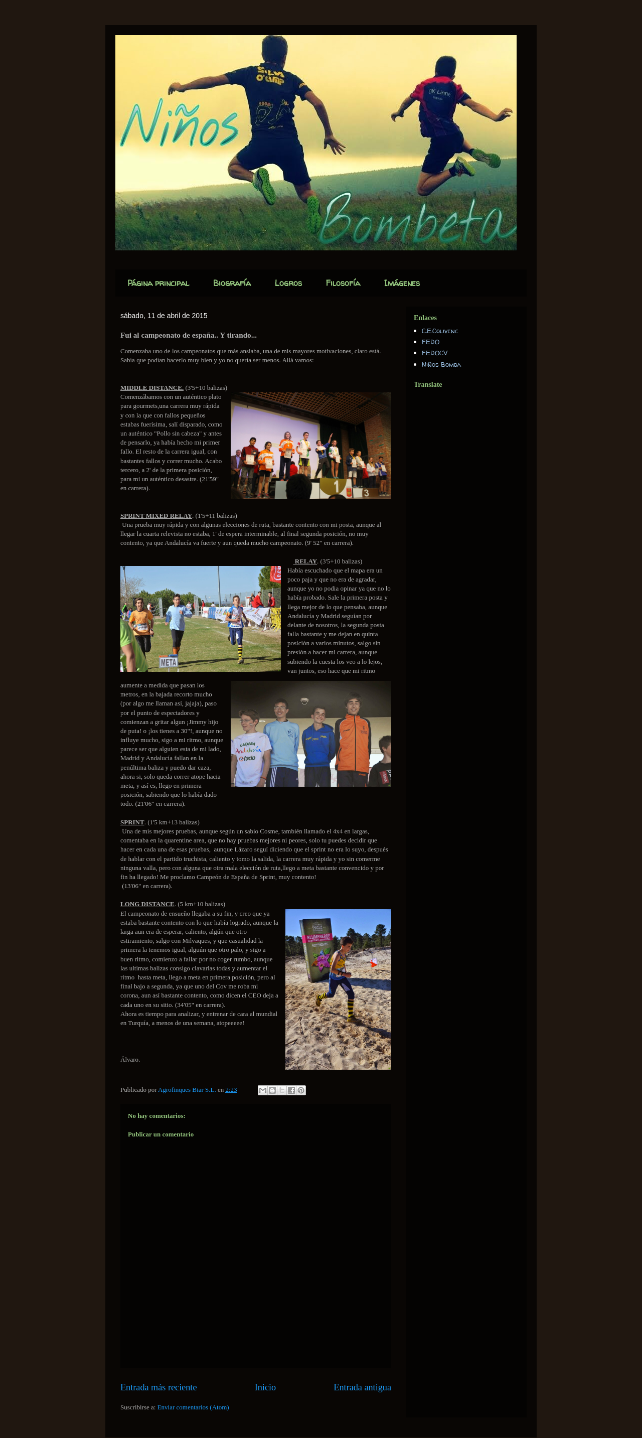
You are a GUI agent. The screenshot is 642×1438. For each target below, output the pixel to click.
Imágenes (402, 283)
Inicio (265, 1387)
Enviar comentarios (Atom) (193, 1407)
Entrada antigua (362, 1387)
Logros (288, 283)
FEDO (430, 341)
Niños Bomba (441, 364)
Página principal (158, 283)
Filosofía (343, 283)
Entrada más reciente (158, 1387)
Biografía (232, 283)
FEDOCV (434, 352)
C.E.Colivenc (440, 330)
